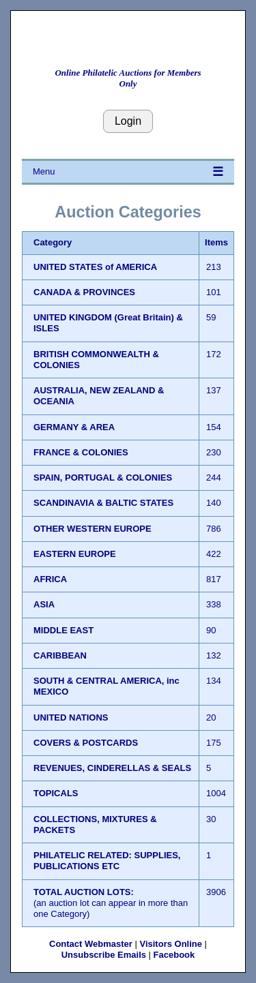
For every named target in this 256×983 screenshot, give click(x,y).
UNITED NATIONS (71, 717)
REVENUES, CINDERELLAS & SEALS (112, 768)
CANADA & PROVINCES (84, 292)
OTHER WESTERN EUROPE (92, 529)
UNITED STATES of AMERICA (95, 267)
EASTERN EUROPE (74, 554)
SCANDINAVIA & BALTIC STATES (103, 503)
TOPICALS (56, 793)
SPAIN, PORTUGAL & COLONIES (102, 477)
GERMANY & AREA (74, 427)
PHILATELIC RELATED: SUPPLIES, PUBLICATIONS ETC (106, 860)
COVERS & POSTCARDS (85, 743)
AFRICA (50, 579)
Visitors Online (170, 944)
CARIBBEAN (60, 655)
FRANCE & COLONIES (80, 452)
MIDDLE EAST (63, 630)
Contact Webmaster (90, 944)
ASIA (44, 604)
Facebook (174, 955)
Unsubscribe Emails (103, 955)
